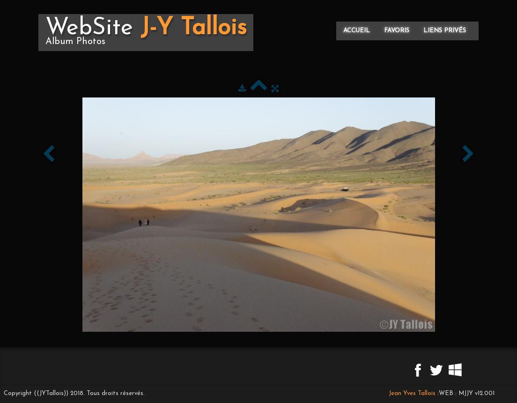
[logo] (145, 32)
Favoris (396, 31)
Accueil (356, 31)
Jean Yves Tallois (412, 393)
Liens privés (444, 31)
